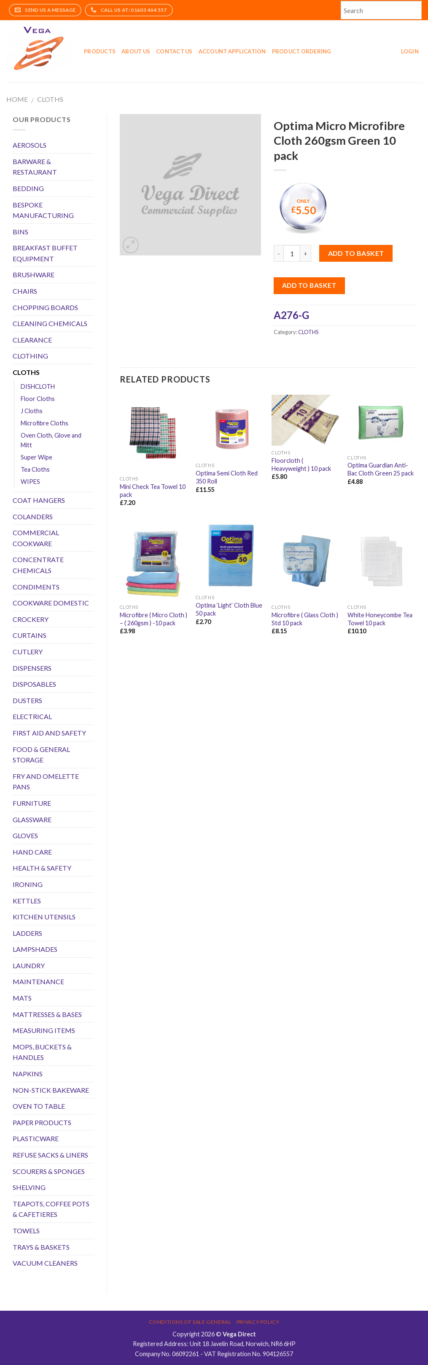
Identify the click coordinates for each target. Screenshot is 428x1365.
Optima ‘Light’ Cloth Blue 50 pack (229, 609)
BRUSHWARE (33, 275)
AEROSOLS (29, 145)
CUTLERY (28, 652)
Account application (232, 51)
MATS (22, 998)
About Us (135, 51)
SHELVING (29, 1187)
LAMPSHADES (35, 949)
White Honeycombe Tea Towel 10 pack (379, 619)
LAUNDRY (29, 965)
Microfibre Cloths (44, 423)
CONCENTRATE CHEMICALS (38, 564)
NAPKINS (28, 1074)
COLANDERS (33, 517)
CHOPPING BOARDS (45, 307)
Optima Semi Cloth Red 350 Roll (227, 477)
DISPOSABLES (34, 684)
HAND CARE (32, 852)
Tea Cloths (35, 469)
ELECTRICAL (32, 716)
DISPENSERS (32, 668)
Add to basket (356, 253)
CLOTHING (30, 356)
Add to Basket (309, 285)
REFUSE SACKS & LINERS (50, 1155)
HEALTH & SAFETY (42, 868)
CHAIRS (25, 291)
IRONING (28, 884)
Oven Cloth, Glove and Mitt (51, 440)
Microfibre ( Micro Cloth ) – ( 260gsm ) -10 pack (153, 619)
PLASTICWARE (36, 1138)
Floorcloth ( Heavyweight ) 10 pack (301, 464)
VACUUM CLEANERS (45, 1263)
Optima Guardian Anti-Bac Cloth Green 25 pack (380, 469)
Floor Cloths (38, 398)
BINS (20, 232)
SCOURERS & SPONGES (49, 1171)
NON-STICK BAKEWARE (51, 1090)
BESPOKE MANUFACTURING (43, 210)
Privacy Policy (258, 1322)
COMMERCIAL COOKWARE (36, 537)
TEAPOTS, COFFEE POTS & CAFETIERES (51, 1209)
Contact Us (174, 51)
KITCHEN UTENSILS (44, 917)
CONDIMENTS (36, 587)
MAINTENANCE (38, 981)
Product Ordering (301, 51)
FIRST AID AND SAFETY (49, 733)
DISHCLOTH (38, 386)
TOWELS (26, 1231)
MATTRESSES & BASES (47, 1014)
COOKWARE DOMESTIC (51, 603)
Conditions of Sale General (190, 1322)
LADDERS (27, 933)
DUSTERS (27, 700)
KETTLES (27, 901)
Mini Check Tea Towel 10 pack (153, 490)
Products (100, 51)
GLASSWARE (32, 819)
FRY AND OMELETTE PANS (46, 781)
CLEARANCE (32, 340)
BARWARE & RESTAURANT (35, 166)
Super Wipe (36, 457)
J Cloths (32, 410)
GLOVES (25, 835)
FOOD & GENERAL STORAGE (41, 754)
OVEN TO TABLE (39, 1106)
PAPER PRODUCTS (42, 1122)
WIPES (30, 481)
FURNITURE (32, 803)
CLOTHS (50, 99)
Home (17, 99)
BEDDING (28, 188)
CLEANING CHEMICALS (50, 323)
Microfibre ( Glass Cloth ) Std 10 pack (305, 619)
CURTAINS (29, 635)
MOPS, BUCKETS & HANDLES (42, 1052)
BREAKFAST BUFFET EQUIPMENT (45, 253)
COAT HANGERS (39, 500)
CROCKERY (30, 619)
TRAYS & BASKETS (41, 1247)
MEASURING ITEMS (44, 1030)
